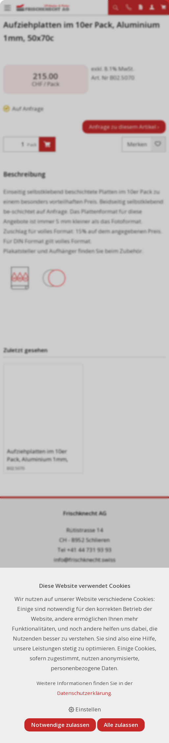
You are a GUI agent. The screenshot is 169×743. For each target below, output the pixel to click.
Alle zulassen (121, 725)
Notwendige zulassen (60, 725)
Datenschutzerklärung (84, 693)
